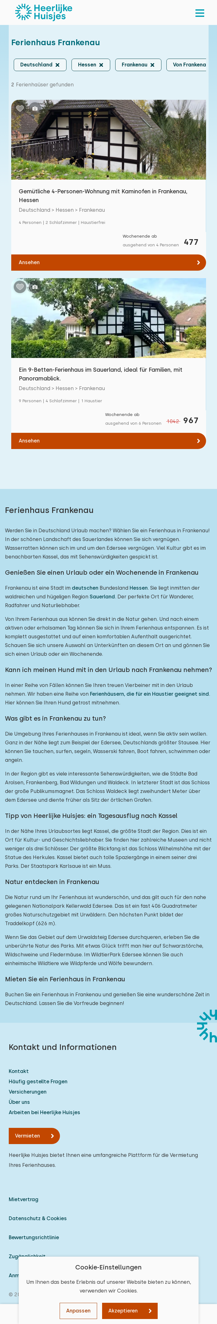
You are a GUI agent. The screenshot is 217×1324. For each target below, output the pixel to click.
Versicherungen (28, 1092)
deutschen (85, 588)
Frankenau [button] (134, 65)
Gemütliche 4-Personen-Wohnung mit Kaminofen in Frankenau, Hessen (103, 195)
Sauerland (102, 597)
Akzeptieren (123, 1311)
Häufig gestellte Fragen (38, 1082)
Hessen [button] (87, 65)
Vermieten (27, 1136)
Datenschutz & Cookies (38, 1218)
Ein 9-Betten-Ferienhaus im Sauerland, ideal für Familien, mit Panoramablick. (100, 374)
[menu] (200, 12)
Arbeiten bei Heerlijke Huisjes (44, 1112)
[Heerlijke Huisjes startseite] (44, 12)
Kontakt (19, 1071)
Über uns (19, 1102)
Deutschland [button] (36, 65)
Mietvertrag (23, 1199)
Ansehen (29, 262)
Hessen (139, 588)
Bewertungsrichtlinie (34, 1237)
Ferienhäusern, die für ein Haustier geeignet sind (149, 694)
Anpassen (78, 1311)
